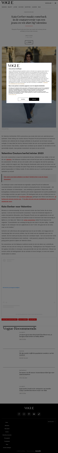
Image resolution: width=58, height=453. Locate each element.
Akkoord (34, 99)
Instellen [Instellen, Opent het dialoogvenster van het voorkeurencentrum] (23, 99)
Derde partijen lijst (12, 94)
